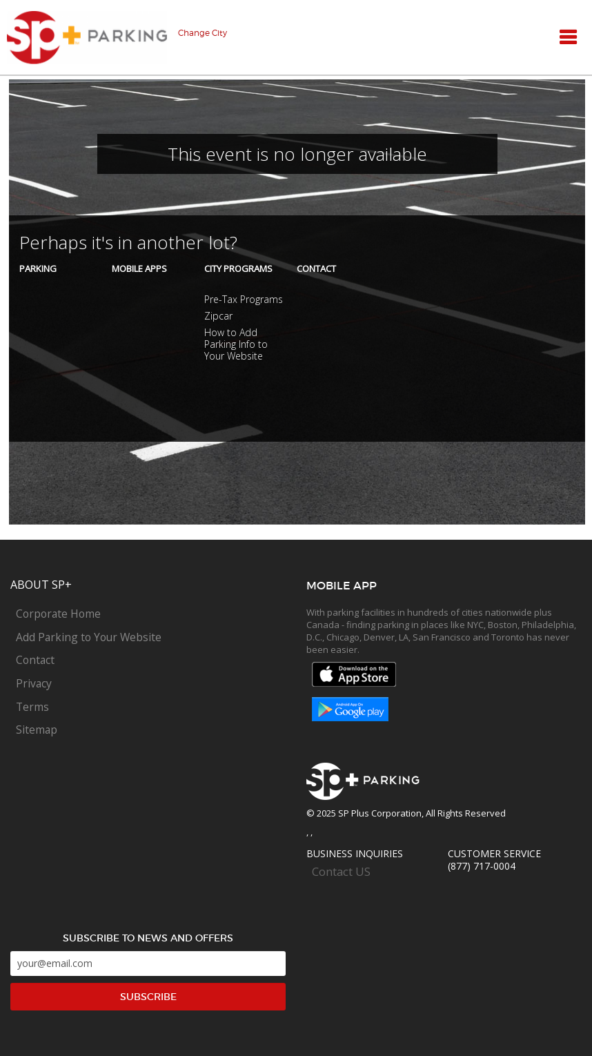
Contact (316, 268)
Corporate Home (58, 613)
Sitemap (36, 729)
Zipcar (218, 316)
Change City (202, 33)
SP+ (87, 37)
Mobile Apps (139, 268)
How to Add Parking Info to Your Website (236, 344)
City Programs (238, 268)
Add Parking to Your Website (88, 637)
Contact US (341, 872)
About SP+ (41, 584)
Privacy (34, 683)
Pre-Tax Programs (243, 299)
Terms (32, 707)
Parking (38, 268)
